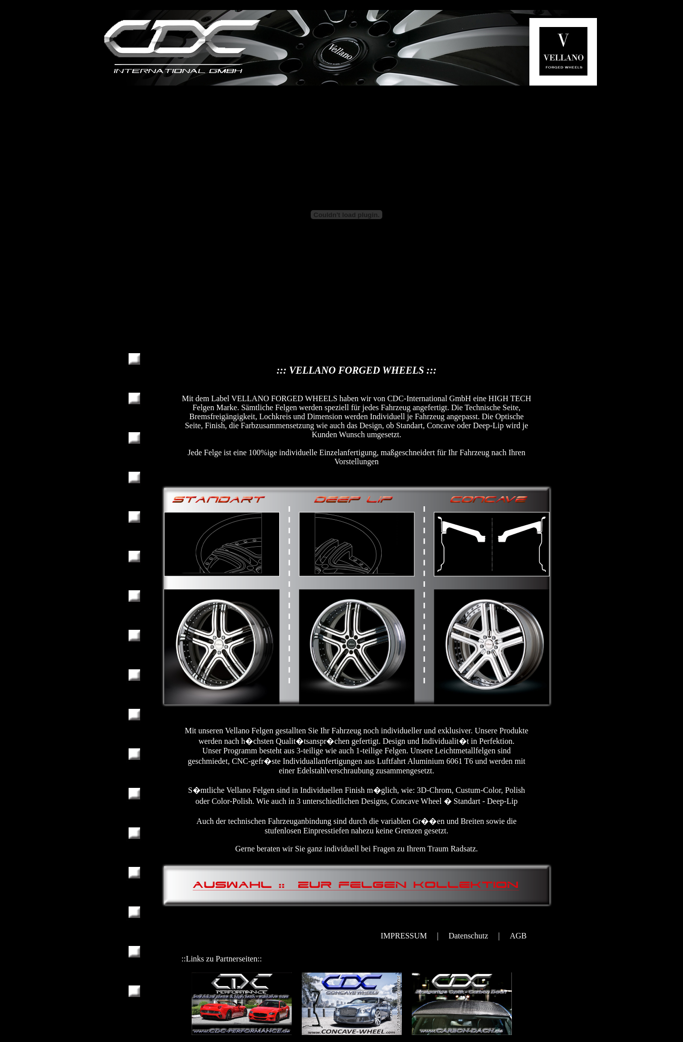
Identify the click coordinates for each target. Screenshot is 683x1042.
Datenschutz (468, 935)
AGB (518, 935)
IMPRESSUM (404, 935)
